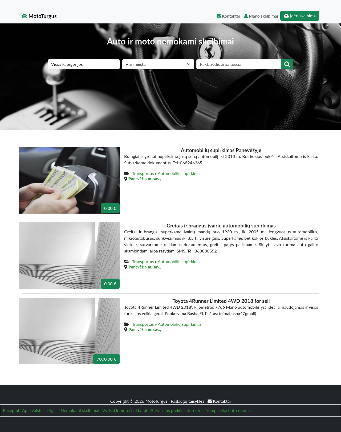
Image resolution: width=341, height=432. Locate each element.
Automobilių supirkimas (179, 173)
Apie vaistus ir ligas (40, 410)
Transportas (143, 173)
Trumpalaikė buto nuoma (228, 410)
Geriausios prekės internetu (175, 410)
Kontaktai (228, 15)
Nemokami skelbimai (80, 410)
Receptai (11, 410)
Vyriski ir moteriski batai (124, 410)
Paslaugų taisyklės (188, 401)
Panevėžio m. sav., (144, 179)
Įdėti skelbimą (300, 15)
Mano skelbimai (261, 15)
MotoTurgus (39, 16)
